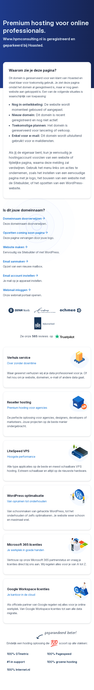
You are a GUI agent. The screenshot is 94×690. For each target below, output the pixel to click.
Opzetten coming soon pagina (25, 232)
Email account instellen (20, 275)
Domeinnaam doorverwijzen (24, 218)
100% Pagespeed (59, 654)
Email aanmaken (15, 261)
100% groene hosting (62, 662)
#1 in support (16, 662)
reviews (43, 336)
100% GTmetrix (17, 654)
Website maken (15, 247)
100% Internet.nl (18, 669)
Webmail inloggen (17, 290)
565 (34, 336)
